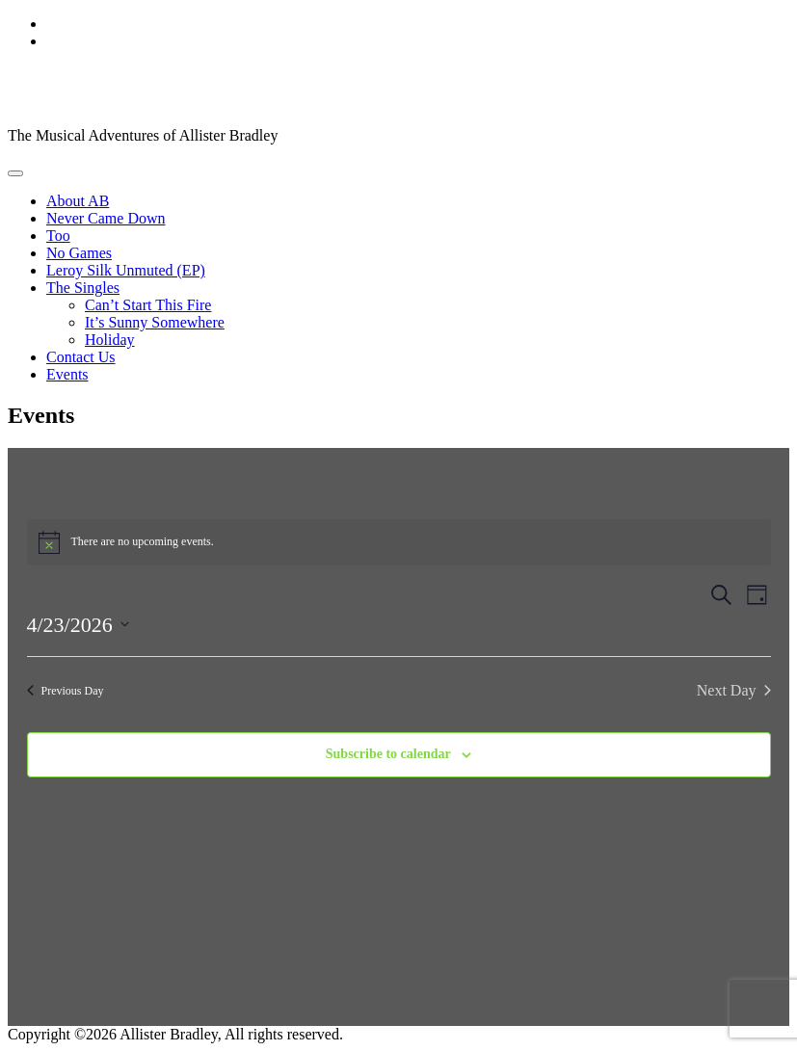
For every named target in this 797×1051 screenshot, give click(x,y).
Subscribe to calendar (388, 754)
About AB (77, 201)
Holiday (110, 339)
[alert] (399, 542)
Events (67, 374)
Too (58, 235)
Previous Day (65, 690)
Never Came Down (106, 218)
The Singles (83, 287)
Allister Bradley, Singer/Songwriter (240, 87)
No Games (79, 253)
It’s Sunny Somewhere (155, 322)
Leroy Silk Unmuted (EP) (125, 270)
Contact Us (81, 357)
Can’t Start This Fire (148, 305)
